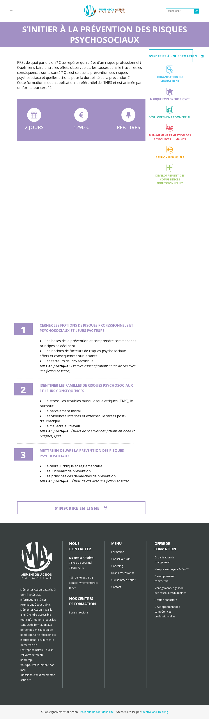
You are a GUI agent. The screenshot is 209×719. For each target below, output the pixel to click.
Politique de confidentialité (97, 712)
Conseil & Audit (120, 559)
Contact (116, 587)
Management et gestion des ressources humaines (170, 137)
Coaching (117, 566)
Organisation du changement (170, 79)
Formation (117, 552)
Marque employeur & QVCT (170, 99)
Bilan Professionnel (123, 573)
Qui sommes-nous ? (123, 580)
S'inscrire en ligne (81, 508)
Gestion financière (170, 157)
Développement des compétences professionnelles (169, 179)
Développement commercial (170, 117)
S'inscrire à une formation (171, 56)
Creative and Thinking (154, 712)
